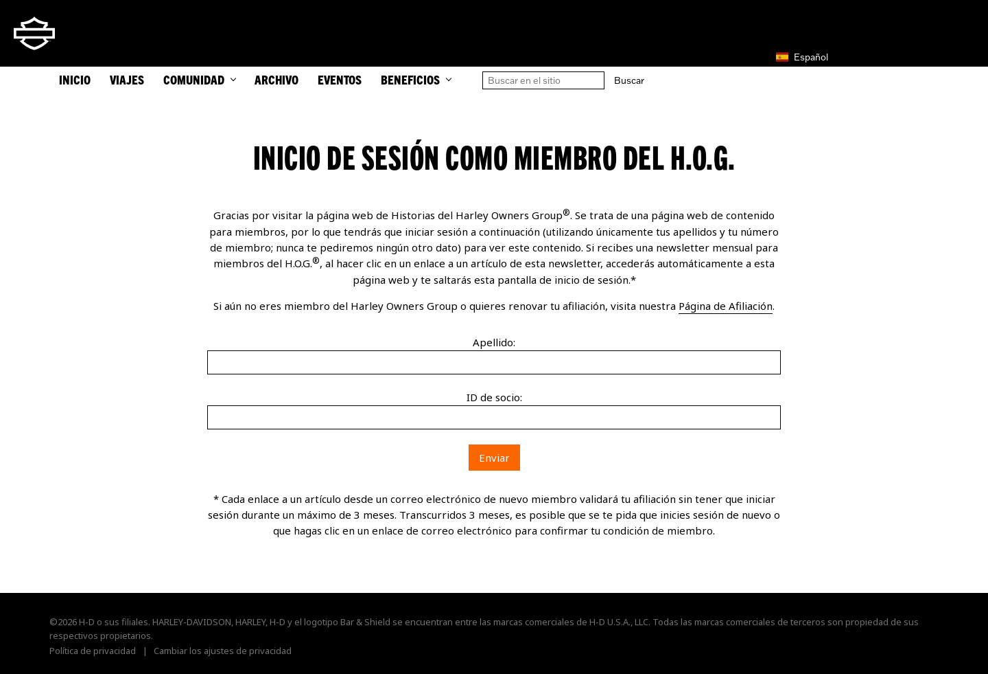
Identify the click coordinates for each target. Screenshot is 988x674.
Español (802, 57)
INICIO (75, 79)
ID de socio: (494, 397)
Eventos (340, 79)
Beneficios (416, 79)
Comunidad (199, 79)
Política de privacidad (92, 650)
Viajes (127, 79)
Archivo (276, 79)
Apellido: (494, 342)
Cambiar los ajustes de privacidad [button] (223, 650)
